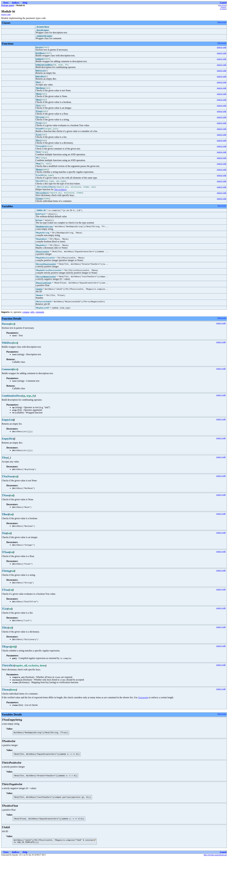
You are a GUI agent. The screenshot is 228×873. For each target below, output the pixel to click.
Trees (6, 2)
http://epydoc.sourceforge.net (215, 871)
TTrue (38, 129)
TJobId (39, 301)
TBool (38, 104)
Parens (39, 48)
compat (25, 324)
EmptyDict (41, 79)
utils (32, 324)
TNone (38, 98)
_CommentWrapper (44, 36)
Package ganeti (7, 5)
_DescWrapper (42, 30)
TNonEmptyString (44, 239)
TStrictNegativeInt (46, 289)
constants (39, 324)
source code (6, 14)
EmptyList (41, 73)
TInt (38, 111)
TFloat (39, 117)
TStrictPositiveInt (46, 276)
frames (223, 7)
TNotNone (40, 92)
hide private (222, 5)
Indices (15, 2)
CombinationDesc (44, 67)
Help (25, 2)
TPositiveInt (42, 264)
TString (40, 123)
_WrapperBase (42, 26)
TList (38, 142)
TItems (39, 211)
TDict (38, 148)
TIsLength (143, 710)
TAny (38, 86)
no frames (223, 9)
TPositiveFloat (43, 295)
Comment (40, 61)
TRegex (39, 180)
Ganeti (223, 2)
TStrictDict (60, 201)
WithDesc (40, 54)
